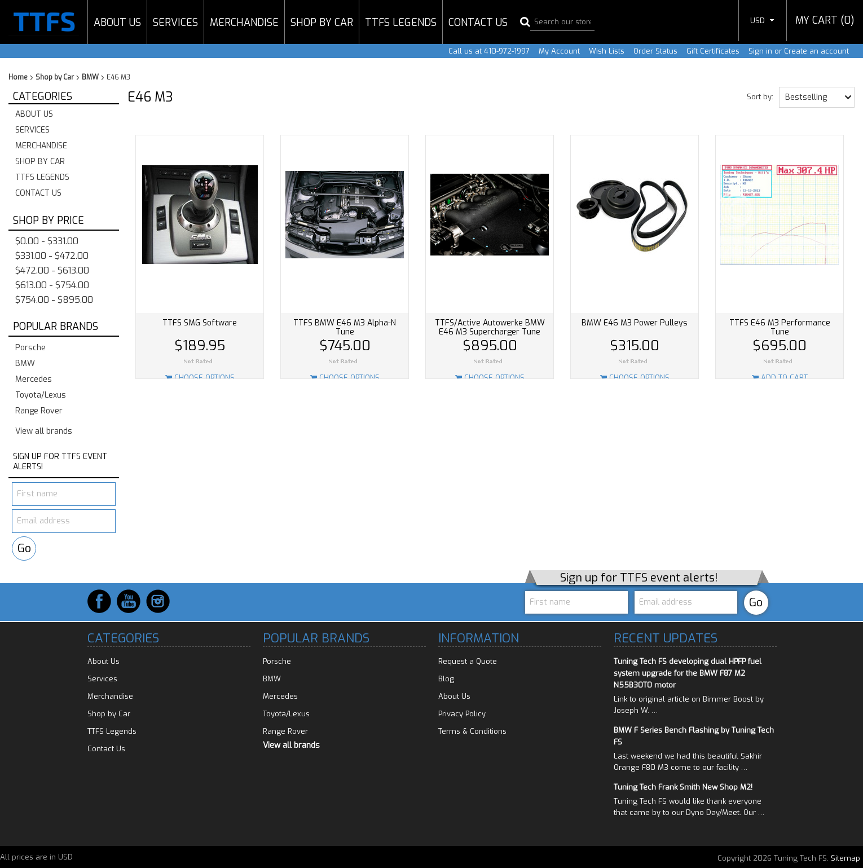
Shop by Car (321, 22)
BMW (90, 77)
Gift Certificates (712, 51)
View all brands (43, 431)
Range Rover (39, 411)
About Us (117, 22)
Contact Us (478, 22)
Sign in (760, 51)
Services (175, 22)
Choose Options (200, 377)
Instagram (158, 601)
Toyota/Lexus (40, 395)
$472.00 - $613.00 (52, 270)
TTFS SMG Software (199, 323)
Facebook (99, 601)
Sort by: (760, 96)
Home (18, 77)
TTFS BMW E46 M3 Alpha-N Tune (344, 327)
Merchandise (244, 22)
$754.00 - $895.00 (54, 300)
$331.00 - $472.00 (52, 256)
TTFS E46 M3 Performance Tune (779, 327)
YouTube (128, 601)
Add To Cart (780, 377)
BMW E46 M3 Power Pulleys (635, 323)
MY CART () (825, 20)
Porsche (30, 347)
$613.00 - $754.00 (52, 285)
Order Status (655, 51)
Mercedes (33, 379)
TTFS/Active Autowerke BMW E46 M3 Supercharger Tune (490, 327)
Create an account (816, 51)
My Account (559, 51)
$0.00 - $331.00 (46, 241)
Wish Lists (606, 51)
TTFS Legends (401, 22)
